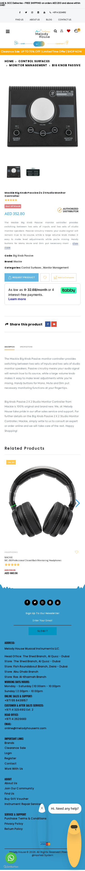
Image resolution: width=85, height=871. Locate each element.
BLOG (49, 19)
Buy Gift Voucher (16, 799)
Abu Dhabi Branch (25, 672)
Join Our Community (19, 788)
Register (10, 758)
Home (9, 61)
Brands (9, 743)
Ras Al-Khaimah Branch (29, 677)
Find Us (9, 793)
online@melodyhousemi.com (25, 728)
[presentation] (77, 503)
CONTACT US (64, 19)
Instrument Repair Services (23, 804)
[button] (77, 29)
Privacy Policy (14, 824)
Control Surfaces (34, 61)
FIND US (19, 19)
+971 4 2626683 (15, 719)
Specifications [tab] (26, 347)
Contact (11, 763)
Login (8, 753)
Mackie (18, 261)
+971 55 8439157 (16, 700)
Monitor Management (28, 65)
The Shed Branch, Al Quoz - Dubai (46, 656)
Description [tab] (10, 347)
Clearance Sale (15, 748)
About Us (11, 783)
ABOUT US (35, 19)
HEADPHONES (11, 552)
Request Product (23, 277)
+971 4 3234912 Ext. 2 (19, 710)
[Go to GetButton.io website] (11, 866)
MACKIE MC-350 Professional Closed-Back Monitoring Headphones (33, 559)
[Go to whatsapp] (11, 858)
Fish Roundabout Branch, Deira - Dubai (40, 666)
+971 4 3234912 (58, 12)
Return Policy (14, 829)
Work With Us (14, 769)
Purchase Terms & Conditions (25, 818)
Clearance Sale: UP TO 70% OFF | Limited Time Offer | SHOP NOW (41, 51)
